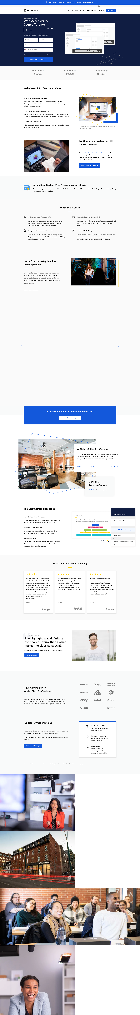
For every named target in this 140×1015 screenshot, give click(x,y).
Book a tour (92, 490)
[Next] (118, 346)
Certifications (91, 10)
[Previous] (21, 346)
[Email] (38, 45)
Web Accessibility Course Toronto (95, 153)
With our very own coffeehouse (87, 467)
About (101, 10)
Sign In (114, 6)
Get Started (111, 10)
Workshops (79, 10)
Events (70, 10)
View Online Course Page (89, 165)
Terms (26, 56)
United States (103, 6)
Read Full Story (32, 655)
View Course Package (38, 60)
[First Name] (31, 40)
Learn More (90, 2)
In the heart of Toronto (112, 467)
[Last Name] (46, 40)
